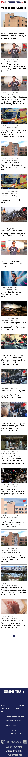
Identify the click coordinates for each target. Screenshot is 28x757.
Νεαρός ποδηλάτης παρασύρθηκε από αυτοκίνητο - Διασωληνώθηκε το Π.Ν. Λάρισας (13, 199)
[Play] (5, 2)
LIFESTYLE (6, 287)
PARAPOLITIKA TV (6, 708)
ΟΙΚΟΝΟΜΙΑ (5, 702)
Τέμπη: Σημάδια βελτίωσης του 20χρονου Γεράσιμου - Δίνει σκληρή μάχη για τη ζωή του (13, 263)
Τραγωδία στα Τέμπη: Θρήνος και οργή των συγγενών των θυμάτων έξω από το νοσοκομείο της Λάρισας (13, 426)
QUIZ (2, 711)
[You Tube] (12, 733)
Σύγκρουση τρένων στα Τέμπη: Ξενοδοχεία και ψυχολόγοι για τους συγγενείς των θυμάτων (13, 491)
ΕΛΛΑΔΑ (5, 29)
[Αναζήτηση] (25, 2)
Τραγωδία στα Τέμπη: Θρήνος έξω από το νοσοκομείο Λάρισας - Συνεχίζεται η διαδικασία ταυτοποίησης (13, 393)
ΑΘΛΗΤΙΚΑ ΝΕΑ (20, 705)
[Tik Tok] (16, 730)
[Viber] (20, 733)
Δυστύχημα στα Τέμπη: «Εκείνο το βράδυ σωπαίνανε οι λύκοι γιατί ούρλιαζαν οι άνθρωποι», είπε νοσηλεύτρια (13, 326)
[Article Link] (14, 19)
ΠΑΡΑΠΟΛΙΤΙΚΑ (6, 699)
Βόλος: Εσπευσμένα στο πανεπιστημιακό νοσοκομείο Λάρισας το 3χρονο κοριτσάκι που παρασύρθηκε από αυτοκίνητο (13, 557)
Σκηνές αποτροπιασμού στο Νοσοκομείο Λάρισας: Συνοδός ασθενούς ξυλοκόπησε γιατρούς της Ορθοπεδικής (14, 591)
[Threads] (16, 733)
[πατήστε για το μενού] (2, 2)
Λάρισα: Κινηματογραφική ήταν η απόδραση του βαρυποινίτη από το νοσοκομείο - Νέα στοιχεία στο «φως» (13, 523)
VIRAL (17, 708)
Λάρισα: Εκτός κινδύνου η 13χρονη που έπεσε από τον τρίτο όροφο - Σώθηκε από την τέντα (13, 166)
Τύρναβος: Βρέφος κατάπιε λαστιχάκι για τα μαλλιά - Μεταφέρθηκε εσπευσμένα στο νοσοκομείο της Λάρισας (13, 624)
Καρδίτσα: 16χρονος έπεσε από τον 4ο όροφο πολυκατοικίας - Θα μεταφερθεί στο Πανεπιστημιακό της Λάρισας (13, 133)
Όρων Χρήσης (12, 725)
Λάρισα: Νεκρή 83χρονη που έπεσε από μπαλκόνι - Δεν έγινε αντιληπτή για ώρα (13, 35)
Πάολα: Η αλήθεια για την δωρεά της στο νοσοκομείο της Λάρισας (13, 294)
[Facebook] (20, 730)
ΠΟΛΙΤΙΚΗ (19, 696)
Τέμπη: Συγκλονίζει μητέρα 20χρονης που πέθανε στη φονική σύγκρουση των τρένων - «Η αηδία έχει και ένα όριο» (13, 231)
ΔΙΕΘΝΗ (3, 705)
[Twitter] (8, 733)
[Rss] (8, 730)
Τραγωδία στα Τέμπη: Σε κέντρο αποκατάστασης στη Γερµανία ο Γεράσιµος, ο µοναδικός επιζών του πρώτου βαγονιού (14, 100)
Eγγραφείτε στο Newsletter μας (14, 716)
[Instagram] (12, 730)
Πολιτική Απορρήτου (18, 724)
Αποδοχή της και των (14, 724)
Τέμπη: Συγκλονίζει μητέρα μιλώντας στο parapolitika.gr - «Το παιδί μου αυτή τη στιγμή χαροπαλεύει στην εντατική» (13, 459)
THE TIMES (19, 699)
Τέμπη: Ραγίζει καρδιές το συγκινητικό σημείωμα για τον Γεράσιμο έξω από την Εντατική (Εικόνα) (13, 67)
